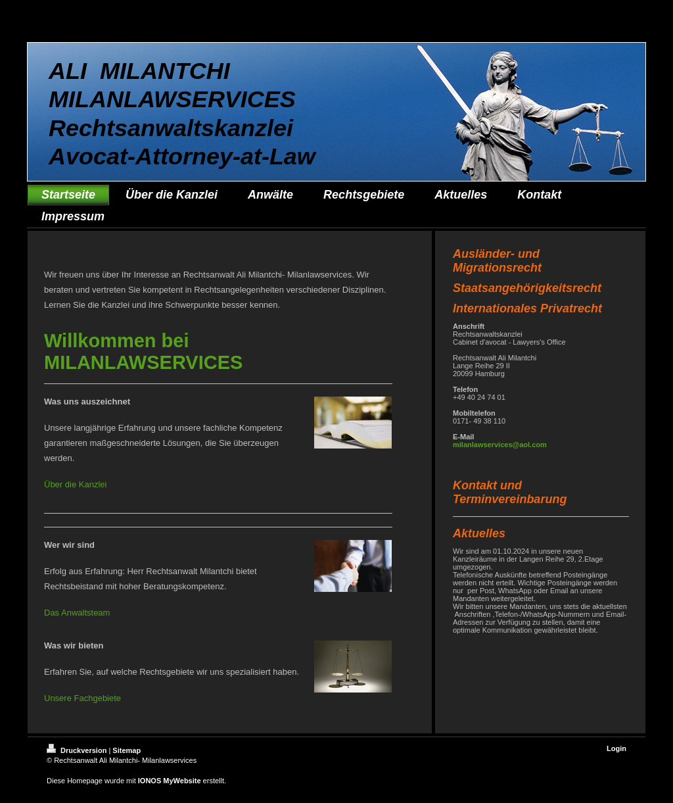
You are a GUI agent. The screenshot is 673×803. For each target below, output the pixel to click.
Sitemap (126, 750)
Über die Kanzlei (75, 484)
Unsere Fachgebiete (82, 698)
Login (616, 748)
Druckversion (77, 750)
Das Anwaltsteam (77, 613)
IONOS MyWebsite (169, 781)
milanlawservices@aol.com (500, 445)
